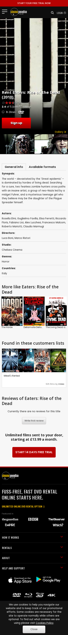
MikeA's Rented (12, 375)
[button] (51, 12)
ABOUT (32, 558)
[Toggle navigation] (6, 11)
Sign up (16, 123)
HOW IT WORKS (32, 537)
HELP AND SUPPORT (32, 568)
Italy (4, 273)
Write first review (34, 420)
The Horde (7, 327)
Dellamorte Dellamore (35, 327)
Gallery (60, 132)
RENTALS (32, 548)
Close (34, 629)
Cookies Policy (44, 623)
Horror (5, 261)
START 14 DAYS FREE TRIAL (34, 452)
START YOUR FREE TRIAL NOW (34, 3)
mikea (61, 384)
